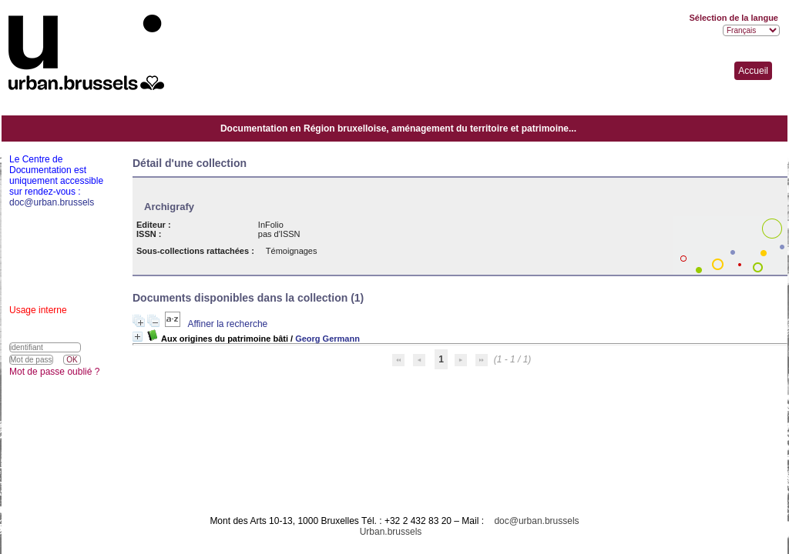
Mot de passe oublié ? (54, 371)
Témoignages (291, 250)
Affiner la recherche (227, 324)
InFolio (271, 224)
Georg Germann (327, 338)
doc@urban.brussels (536, 521)
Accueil (753, 70)
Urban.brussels (391, 531)
